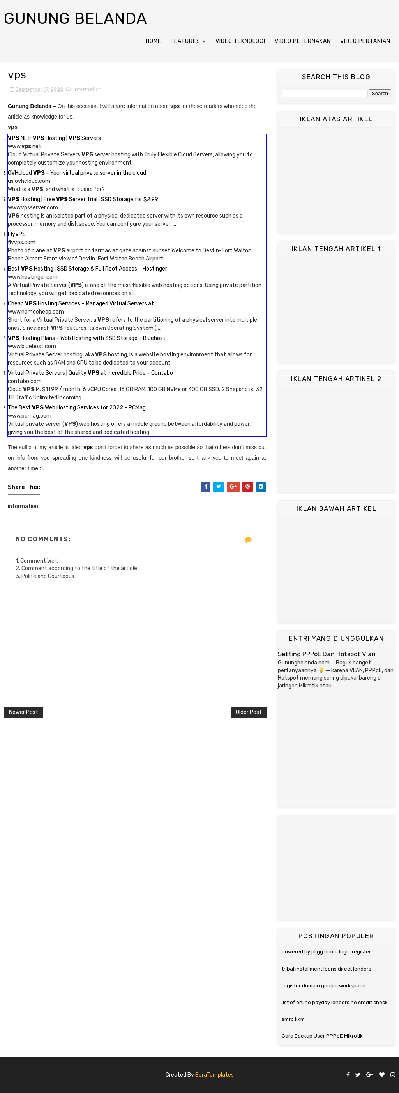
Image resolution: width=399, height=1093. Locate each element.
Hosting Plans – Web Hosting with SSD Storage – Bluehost (87, 338)
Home (153, 41)
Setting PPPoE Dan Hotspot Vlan (327, 654)
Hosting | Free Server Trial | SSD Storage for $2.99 (83, 199)
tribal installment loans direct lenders (326, 969)
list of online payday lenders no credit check (335, 1002)
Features (185, 41)
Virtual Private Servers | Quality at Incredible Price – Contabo (90, 373)
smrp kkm (293, 1019)
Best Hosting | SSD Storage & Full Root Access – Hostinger (87, 269)
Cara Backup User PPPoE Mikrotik (322, 1036)
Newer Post (23, 712)
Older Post (249, 712)
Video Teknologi (240, 41)
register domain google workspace (323, 985)
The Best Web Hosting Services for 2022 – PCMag (77, 407)
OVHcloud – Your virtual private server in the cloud (77, 173)
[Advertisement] (336, 180)
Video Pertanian (365, 41)
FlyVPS (17, 234)
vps (88, 447)
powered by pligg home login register (326, 952)
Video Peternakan (303, 41)
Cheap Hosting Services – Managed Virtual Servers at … (83, 303)
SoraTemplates (214, 1075)
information (88, 89)
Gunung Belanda (75, 18)
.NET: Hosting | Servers (54, 138)
